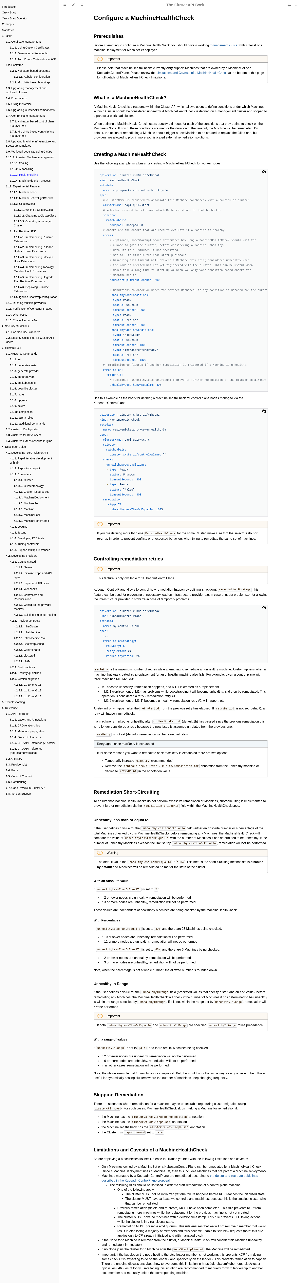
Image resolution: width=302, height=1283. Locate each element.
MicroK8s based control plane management (32, 133)
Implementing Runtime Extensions (33, 239)
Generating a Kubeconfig (29, 53)
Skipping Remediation (118, 1090)
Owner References (25, 737)
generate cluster (23, 365)
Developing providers (21, 555)
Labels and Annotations (28, 719)
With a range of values (110, 1035)
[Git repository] (296, 5)
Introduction (9, 6)
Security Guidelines (15, 326)
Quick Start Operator (14, 18)
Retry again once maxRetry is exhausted (125, 742)
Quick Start (9, 12)
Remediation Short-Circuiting (127, 790)
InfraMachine (27, 632)
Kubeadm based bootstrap (30, 70)
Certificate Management (23, 41)
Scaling (19, 163)
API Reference (17, 713)
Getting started (23, 561)
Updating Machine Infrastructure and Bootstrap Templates (31, 143)
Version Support (18, 793)
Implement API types (31, 583)
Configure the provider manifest (32, 607)
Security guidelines (25, 673)
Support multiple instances (30, 550)
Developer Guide (14, 446)
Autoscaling (21, 169)
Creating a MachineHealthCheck (130, 154)
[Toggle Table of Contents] (64, 5)
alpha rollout (22, 417)
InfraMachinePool (30, 638)
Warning (112, 850)
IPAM (22, 661)
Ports (12, 770)
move (17, 394)
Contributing (16, 782)
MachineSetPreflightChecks (31, 198)
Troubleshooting (13, 702)
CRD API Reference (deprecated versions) (26, 750)
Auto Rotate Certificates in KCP (33, 59)
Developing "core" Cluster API (27, 452)
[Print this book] (289, 5)
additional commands (27, 423)
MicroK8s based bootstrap (30, 82)
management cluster (224, 45)
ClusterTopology (29, 486)
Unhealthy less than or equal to (121, 818)
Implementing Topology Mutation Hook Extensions (34, 269)
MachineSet (26, 503)
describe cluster (23, 388)
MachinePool (27, 514)
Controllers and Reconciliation (28, 597)
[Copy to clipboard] (264, 172)
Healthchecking (24, 174)
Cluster (23, 480)
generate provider (24, 371)
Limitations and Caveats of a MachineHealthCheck (192, 72)
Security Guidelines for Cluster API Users (30, 340)
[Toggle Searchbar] (82, 5)
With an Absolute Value (111, 878)
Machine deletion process (30, 180)
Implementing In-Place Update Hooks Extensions (33, 249)
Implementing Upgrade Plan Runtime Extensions (33, 279)
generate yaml (22, 376)
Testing (18, 532)
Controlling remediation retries (128, 558)
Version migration (24, 679)
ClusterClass (22, 203)
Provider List (16, 764)
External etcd (17, 98)
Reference (10, 708)
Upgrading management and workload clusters (26, 90)
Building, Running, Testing (35, 614)
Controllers (20, 474)
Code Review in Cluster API (25, 787)
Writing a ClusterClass (33, 209)
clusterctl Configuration (23, 429)
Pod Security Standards (23, 332)
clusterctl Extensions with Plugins (29, 441)
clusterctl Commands (21, 353)
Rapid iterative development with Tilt (31, 460)
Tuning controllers (24, 544)
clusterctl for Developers (23, 435)
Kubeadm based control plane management (32, 123)
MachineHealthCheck (32, 520)
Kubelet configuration (32, 76)
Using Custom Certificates (30, 47)
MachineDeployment (31, 497)
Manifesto (8, 30)
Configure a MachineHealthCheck (144, 17)
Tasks (7, 35)
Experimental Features (23, 186)
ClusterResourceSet (22, 320)
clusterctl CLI (11, 347)
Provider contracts (25, 620)
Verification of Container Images (29, 308)
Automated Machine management (30, 157)
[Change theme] (73, 5)
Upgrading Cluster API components (30, 110)
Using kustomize (19, 104)
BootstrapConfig (29, 643)
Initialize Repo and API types (33, 575)
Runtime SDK (23, 231)
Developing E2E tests (27, 538)
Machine (24, 509)
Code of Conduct (19, 776)
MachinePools (23, 192)
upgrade (19, 400)
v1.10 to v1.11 (27, 684)
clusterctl (24, 655)
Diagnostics (16, 314)
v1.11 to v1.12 (27, 690)
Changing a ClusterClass (35, 215)
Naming (23, 567)
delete (17, 406)
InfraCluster (26, 626)
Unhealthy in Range (111, 980)
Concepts (8, 24)
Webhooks (25, 589)
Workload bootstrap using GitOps (29, 151)
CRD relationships (25, 725)
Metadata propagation (27, 731)
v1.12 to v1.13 (27, 696)
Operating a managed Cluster (33, 223)
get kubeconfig (23, 382)
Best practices (22, 667)
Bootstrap (14, 65)
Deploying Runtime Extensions (31, 289)
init (15, 359)
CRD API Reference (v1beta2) (32, 743)
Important (113, 59)
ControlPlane (27, 649)
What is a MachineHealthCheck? (130, 97)
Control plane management (25, 115)
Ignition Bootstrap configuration (33, 297)
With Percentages (107, 917)
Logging (19, 526)
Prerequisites (109, 36)
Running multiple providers (26, 303)
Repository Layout (25, 468)
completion (21, 411)
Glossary (14, 758)
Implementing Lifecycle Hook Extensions (34, 259)
